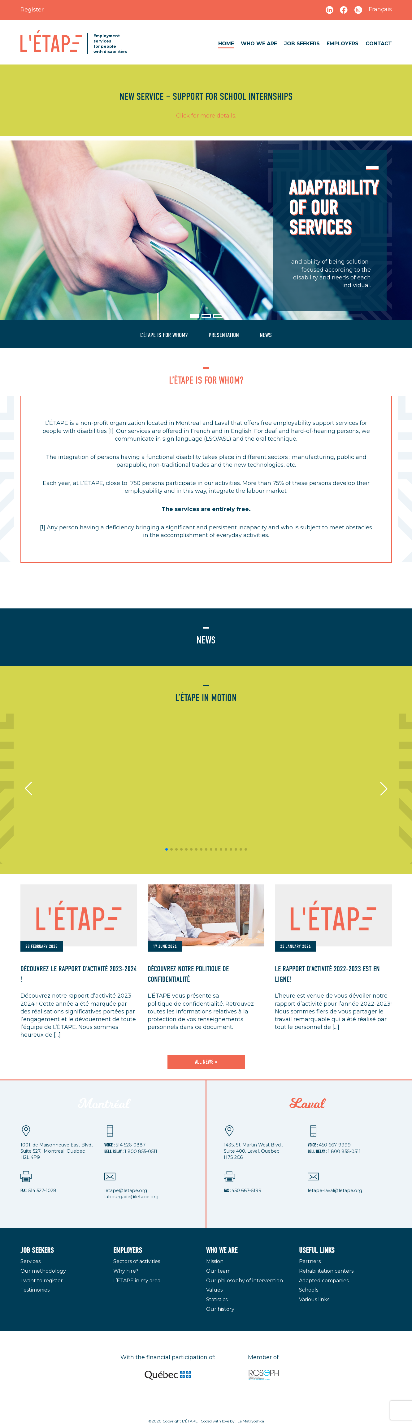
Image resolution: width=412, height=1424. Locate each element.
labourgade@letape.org (131, 1196)
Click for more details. (206, 115)
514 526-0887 (130, 1145)
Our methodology (43, 1271)
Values (214, 1290)
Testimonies (35, 1290)
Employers (342, 44)
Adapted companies (324, 1281)
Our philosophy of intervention (244, 1281)
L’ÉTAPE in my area (136, 1281)
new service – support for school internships (206, 97)
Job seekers (302, 44)
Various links (314, 1299)
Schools (308, 1290)
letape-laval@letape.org (335, 1190)
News (266, 335)
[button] (194, 316)
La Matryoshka (250, 1421)
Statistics (217, 1299)
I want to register (41, 1281)
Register (32, 9)
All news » (206, 1061)
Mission (214, 1261)
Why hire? (125, 1271)
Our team (218, 1271)
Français (380, 9)
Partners (310, 1261)
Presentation (224, 335)
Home (226, 44)
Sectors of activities (136, 1261)
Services (30, 1261)
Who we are (259, 44)
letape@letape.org (125, 1190)
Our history (220, 1309)
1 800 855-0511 (140, 1151)
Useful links (317, 1250)
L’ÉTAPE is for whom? (164, 335)
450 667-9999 (335, 1145)
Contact (379, 44)
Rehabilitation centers (326, 1271)
